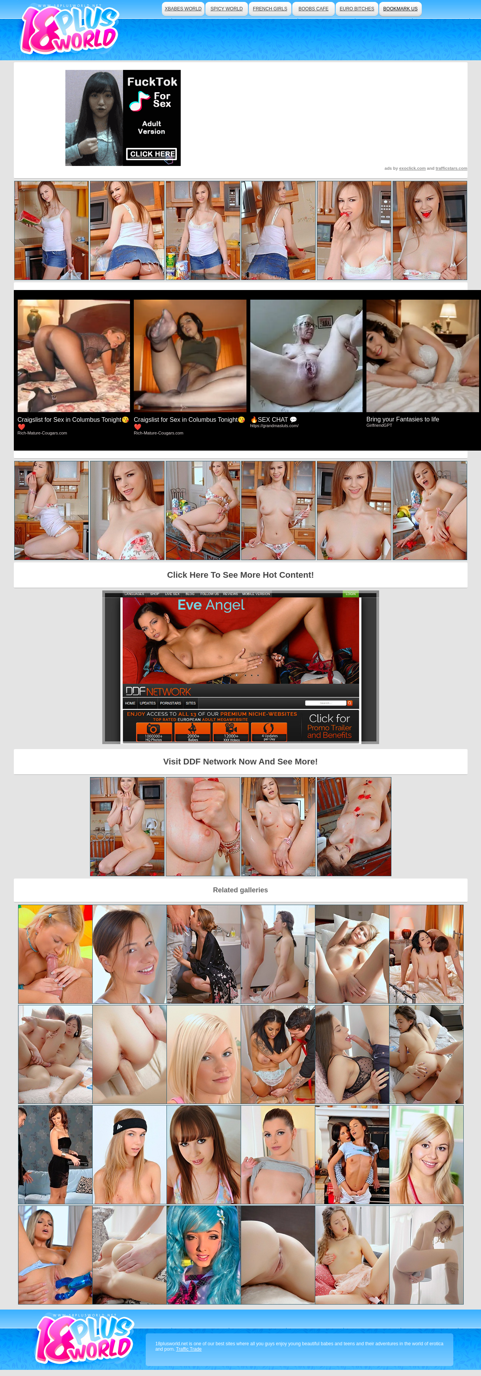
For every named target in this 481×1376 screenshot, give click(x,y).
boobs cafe (313, 9)
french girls (270, 9)
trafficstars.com (452, 168)
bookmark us (400, 9)
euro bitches (357, 9)
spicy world (227, 9)
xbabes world (183, 9)
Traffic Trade (189, 1349)
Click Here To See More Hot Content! (240, 575)
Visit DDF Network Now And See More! (240, 761)
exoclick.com (412, 168)
